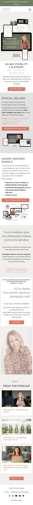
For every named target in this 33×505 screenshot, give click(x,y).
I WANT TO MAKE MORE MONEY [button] (15, 200)
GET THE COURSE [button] (16, 89)
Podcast (6, 492)
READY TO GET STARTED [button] (16, 270)
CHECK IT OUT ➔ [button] (16, 478)
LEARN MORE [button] (16, 322)
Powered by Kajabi (16, 500)
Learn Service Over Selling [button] (15, 128)
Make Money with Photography (20, 492)
